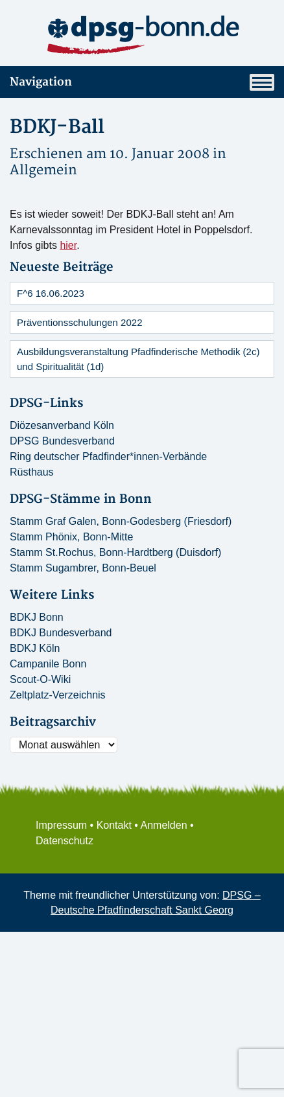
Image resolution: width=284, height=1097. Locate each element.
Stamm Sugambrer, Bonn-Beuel (83, 567)
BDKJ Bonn (37, 617)
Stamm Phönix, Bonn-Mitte (71, 536)
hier (68, 245)
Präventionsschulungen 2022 (79, 322)
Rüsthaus (32, 472)
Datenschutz (64, 840)
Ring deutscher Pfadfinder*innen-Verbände (108, 456)
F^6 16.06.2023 (50, 293)
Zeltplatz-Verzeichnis (58, 694)
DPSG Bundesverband (62, 440)
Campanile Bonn (48, 663)
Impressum (61, 825)
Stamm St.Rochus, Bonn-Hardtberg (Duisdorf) (115, 552)
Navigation (142, 82)
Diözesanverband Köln (62, 425)
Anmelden (164, 825)
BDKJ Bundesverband (61, 632)
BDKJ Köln (35, 648)
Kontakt (114, 825)
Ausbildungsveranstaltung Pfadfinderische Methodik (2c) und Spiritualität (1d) (138, 359)
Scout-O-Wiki (40, 679)
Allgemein (43, 170)
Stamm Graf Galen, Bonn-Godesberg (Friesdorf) (120, 521)
